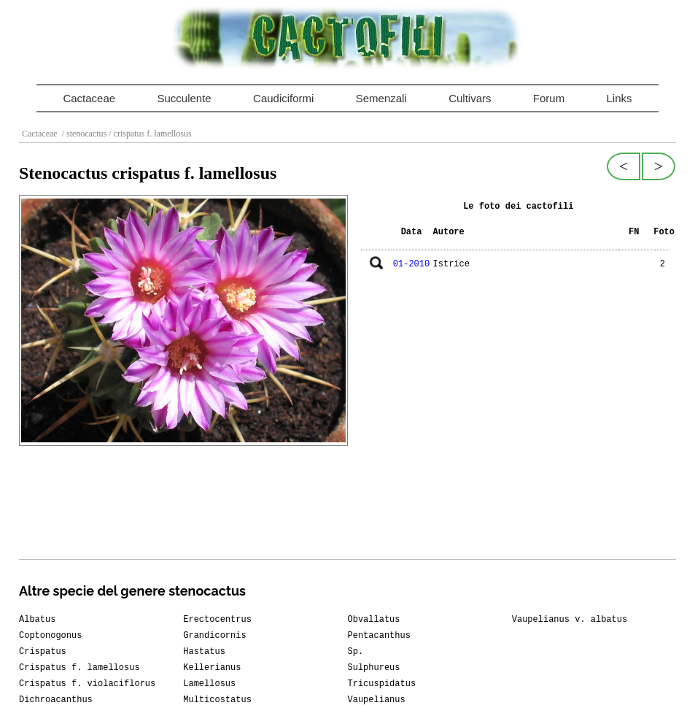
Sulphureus (374, 668)
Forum (548, 98)
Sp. (356, 652)
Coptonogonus (50, 636)
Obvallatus (374, 620)
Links (619, 98)
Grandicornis (214, 636)
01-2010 (411, 264)
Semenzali (381, 98)
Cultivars (470, 98)
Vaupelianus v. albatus (569, 620)
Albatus (37, 620)
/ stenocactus (83, 133)
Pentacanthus (379, 636)
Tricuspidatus (382, 684)
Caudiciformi (283, 98)
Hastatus (204, 652)
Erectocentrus (217, 620)
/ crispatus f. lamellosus (148, 133)
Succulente (184, 98)
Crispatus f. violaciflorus (87, 684)
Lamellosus (209, 684)
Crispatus (42, 652)
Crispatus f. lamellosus (79, 668)
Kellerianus (212, 668)
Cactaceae (89, 98)
